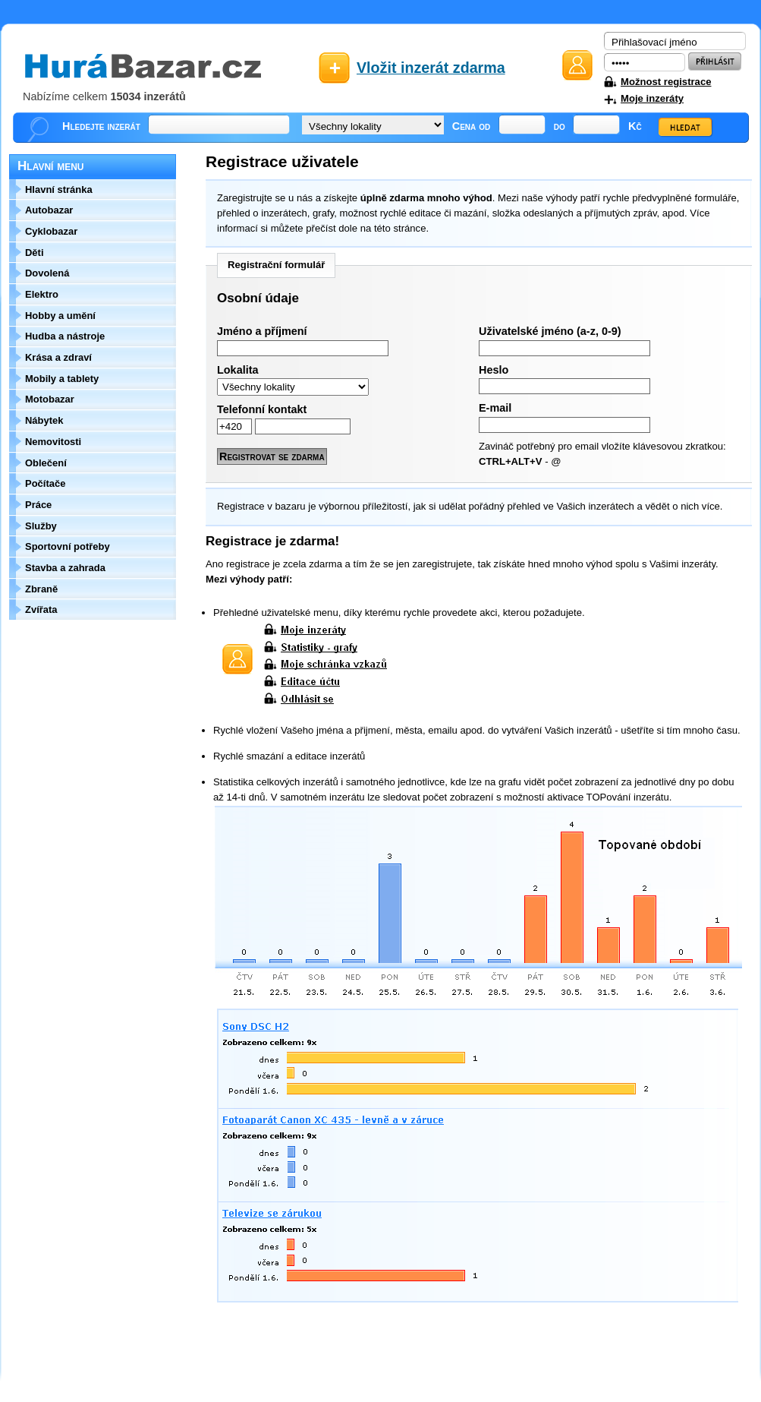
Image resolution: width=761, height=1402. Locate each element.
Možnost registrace (666, 81)
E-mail (495, 408)
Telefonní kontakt (262, 409)
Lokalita (238, 370)
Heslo (493, 370)
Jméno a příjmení (262, 331)
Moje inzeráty (652, 98)
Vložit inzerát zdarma (431, 67)
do (559, 126)
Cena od (471, 126)
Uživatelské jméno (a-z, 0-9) (550, 331)
